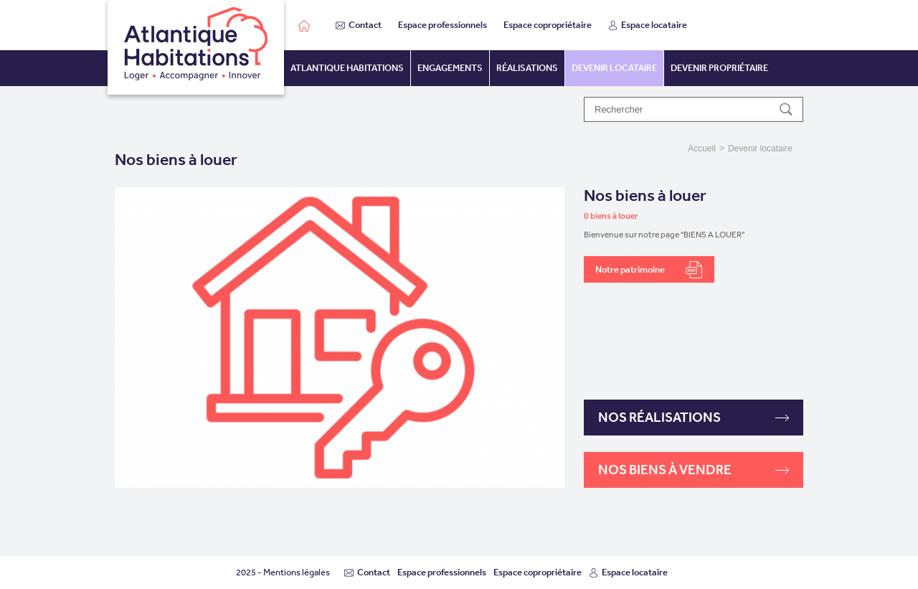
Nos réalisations (693, 417)
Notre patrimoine (649, 269)
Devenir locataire (614, 68)
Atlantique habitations (347, 68)
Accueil (702, 148)
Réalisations (527, 68)
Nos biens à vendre (693, 470)
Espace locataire (647, 25)
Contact (359, 25)
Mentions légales (296, 572)
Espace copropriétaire (547, 25)
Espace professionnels (442, 25)
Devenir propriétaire (719, 68)
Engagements (450, 68)
